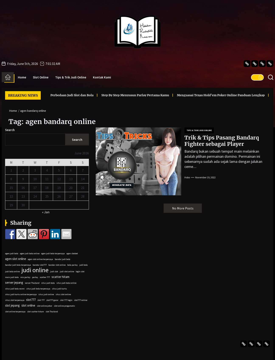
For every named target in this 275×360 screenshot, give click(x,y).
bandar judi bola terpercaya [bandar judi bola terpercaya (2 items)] (18, 265)
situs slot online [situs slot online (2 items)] (63, 294)
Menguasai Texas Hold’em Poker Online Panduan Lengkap (211, 95)
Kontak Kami (102, 77)
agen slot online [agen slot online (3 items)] (15, 259)
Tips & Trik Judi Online (70, 77)
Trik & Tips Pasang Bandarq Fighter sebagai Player (221, 140)
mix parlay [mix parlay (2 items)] (25, 277)
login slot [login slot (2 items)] (80, 271)
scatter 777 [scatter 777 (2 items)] (45, 277)
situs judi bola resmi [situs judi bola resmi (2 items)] (15, 288)
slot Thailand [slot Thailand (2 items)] (52, 311)
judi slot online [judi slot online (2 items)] (67, 271)
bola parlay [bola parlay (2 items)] (72, 265)
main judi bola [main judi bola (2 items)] (12, 277)
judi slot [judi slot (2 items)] (54, 271)
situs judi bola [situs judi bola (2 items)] (48, 283)
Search (10, 130)
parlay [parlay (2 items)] (35, 277)
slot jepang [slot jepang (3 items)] (12, 305)
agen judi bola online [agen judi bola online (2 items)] (29, 253)
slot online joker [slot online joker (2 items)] (44, 305)
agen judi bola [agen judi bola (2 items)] (11, 253)
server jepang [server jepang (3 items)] (14, 282)
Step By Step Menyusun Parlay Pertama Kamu (125, 95)
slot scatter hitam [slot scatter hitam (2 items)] (35, 311)
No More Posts (183, 208)
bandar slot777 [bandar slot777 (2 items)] (40, 265)
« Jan (45, 212)
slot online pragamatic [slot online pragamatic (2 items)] (64, 305)
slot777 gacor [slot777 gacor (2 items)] (52, 300)
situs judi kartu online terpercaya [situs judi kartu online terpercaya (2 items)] (21, 294)
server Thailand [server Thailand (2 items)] (32, 283)
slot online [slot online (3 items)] (28, 305)
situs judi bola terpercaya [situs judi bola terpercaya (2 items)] (38, 288)
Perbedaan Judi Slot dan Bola (62, 95)
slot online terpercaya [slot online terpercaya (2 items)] (15, 311)
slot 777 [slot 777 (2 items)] (41, 300)
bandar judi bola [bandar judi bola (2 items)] (62, 259)
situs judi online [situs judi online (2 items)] (46, 294)
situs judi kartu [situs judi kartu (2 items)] (59, 288)
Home (22, 77)
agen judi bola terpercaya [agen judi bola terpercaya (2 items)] (53, 253)
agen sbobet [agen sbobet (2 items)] (72, 253)
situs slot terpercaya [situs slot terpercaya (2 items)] (14, 300)
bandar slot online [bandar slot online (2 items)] (57, 265)
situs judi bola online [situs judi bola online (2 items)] (66, 283)
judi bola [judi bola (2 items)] (83, 265)
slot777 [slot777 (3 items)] (31, 300)
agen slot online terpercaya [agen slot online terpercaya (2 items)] (40, 259)
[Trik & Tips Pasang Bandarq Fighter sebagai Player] (138, 161)
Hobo (187, 177)
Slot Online (40, 77)
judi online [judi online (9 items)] (35, 270)
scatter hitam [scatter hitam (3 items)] (60, 277)
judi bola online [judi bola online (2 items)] (12, 271)
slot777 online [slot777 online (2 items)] (80, 300)
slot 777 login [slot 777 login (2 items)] (66, 300)
